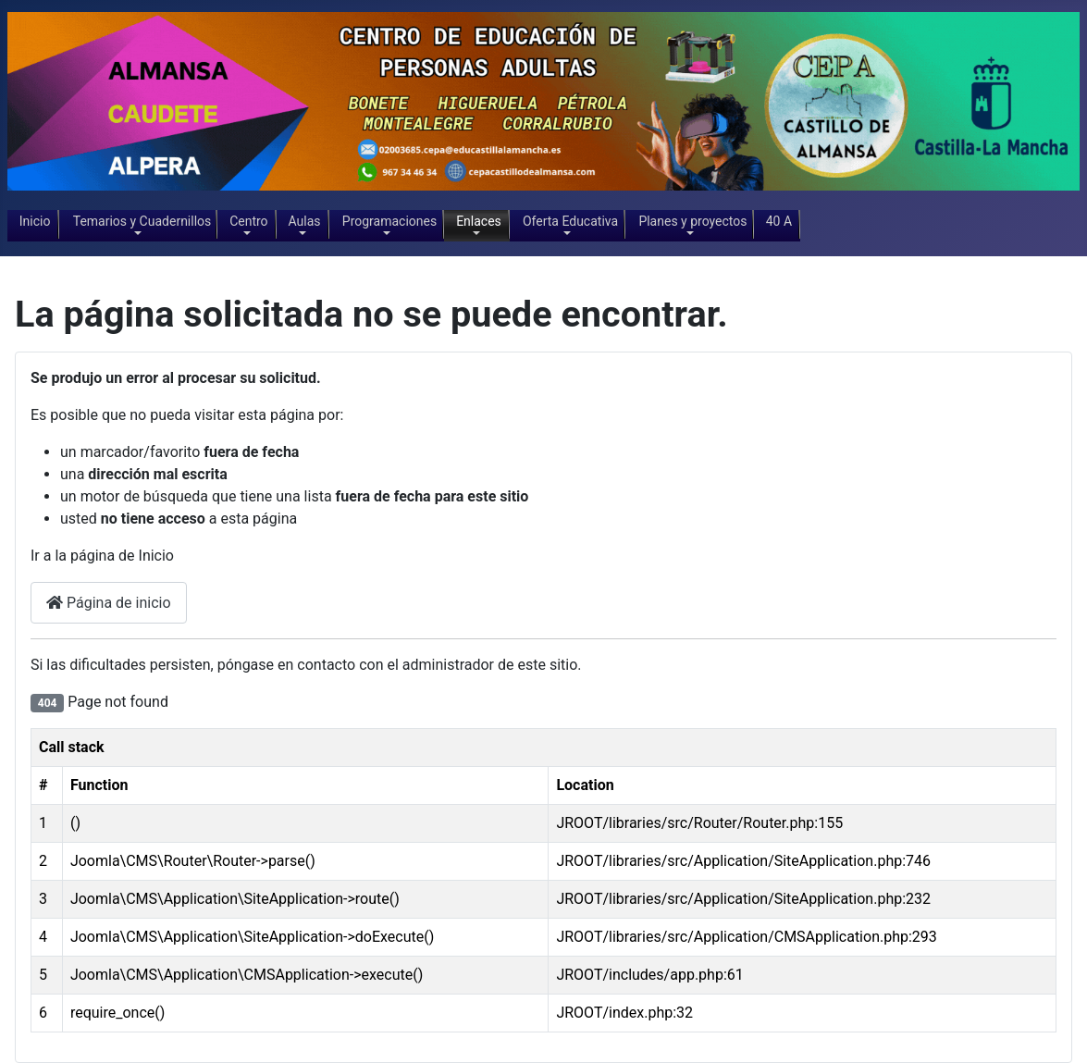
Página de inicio (108, 603)
